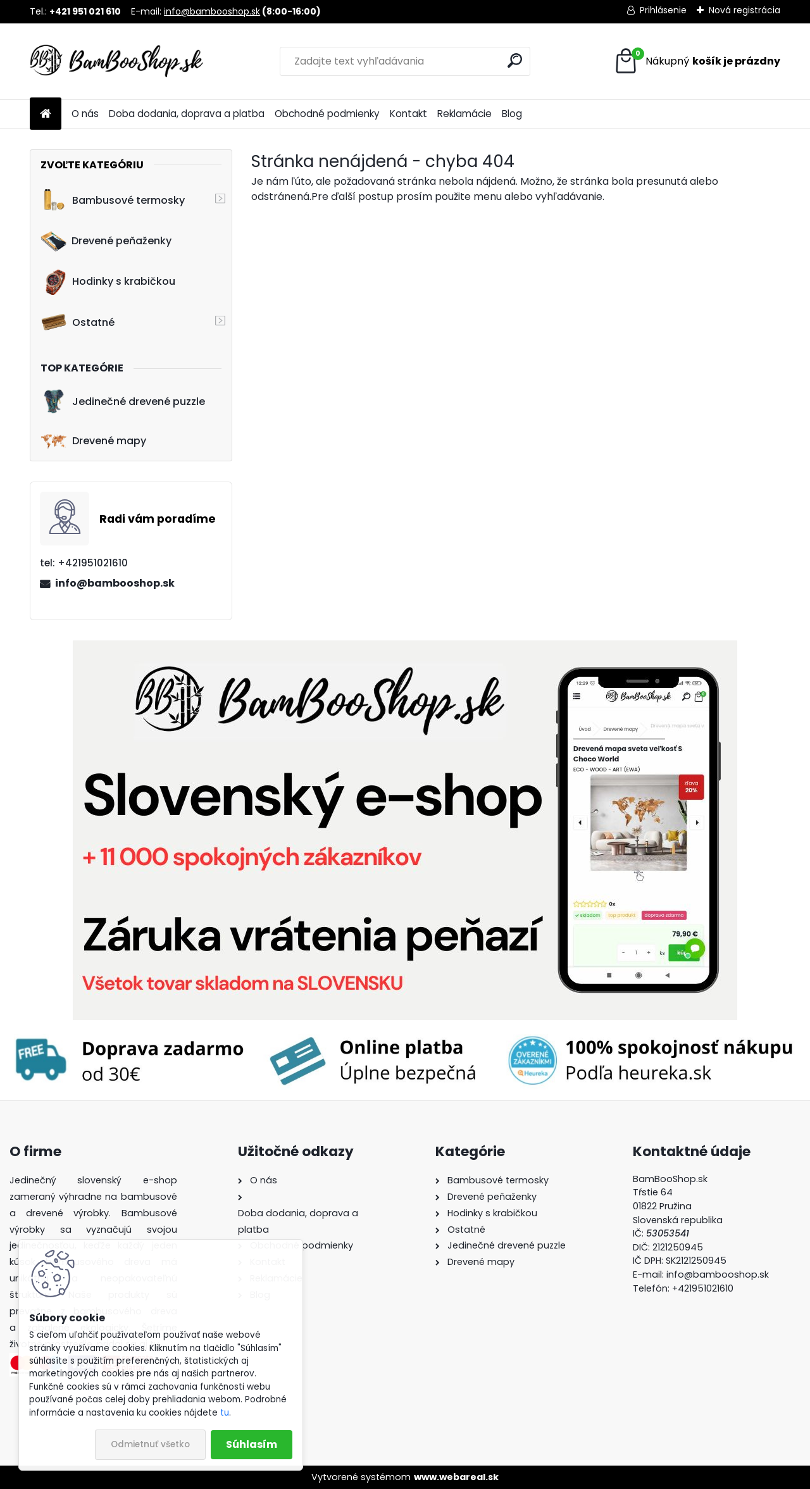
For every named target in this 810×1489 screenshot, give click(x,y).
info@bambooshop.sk (212, 11)
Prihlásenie (663, 10)
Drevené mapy (93, 441)
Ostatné (77, 322)
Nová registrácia (744, 10)
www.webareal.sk (456, 1477)
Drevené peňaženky (105, 241)
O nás (85, 113)
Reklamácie (464, 113)
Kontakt (408, 113)
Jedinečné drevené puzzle (122, 401)
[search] (515, 60)
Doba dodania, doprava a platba (187, 113)
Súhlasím (251, 1444)
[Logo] (117, 61)
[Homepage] (45, 114)
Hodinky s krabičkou (107, 281)
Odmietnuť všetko (150, 1444)
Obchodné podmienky (327, 113)
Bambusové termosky (112, 200)
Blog (512, 113)
